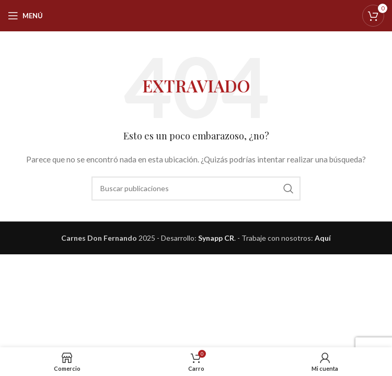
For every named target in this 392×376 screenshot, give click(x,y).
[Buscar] (196, 189)
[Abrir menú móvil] (25, 15)
